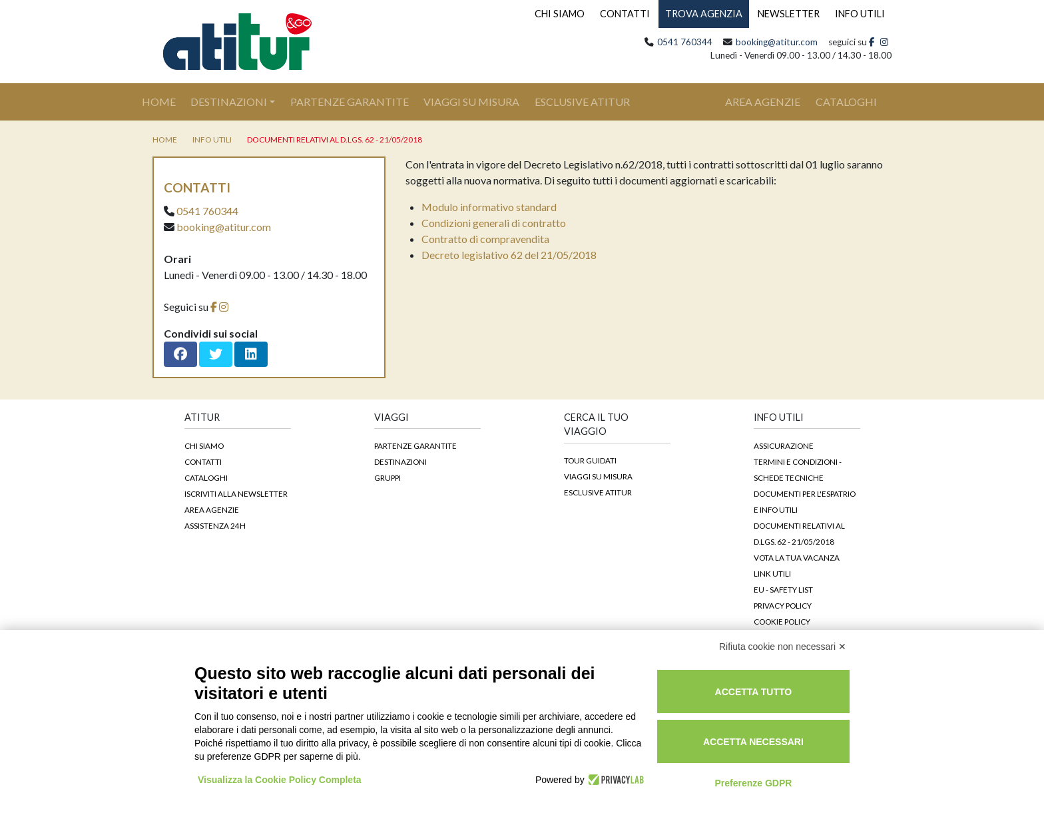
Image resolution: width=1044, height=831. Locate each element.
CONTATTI (625, 13)
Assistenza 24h (215, 525)
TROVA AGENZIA (703, 13)
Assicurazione (784, 445)
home (164, 139)
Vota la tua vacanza (797, 557)
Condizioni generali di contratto (493, 222)
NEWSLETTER (789, 13)
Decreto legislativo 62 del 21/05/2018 (509, 254)
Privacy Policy (783, 605)
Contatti (203, 461)
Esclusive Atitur (582, 101)
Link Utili (772, 573)
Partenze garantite (415, 445)
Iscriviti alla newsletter (236, 493)
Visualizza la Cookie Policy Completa (280, 779)
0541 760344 (684, 42)
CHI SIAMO (560, 13)
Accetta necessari (753, 741)
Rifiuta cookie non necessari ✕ (782, 646)
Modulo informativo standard (489, 206)
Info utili (212, 139)
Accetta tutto (753, 692)
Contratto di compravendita (485, 238)
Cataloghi (206, 477)
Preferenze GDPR (753, 783)
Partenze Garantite (349, 101)
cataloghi (846, 101)
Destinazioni (228, 101)
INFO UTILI (860, 13)
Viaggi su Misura (471, 101)
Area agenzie (211, 509)
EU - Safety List (783, 589)
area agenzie (762, 101)
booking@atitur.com (777, 42)
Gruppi (387, 477)
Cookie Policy (782, 621)
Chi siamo (204, 445)
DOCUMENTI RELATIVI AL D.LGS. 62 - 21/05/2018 (334, 139)
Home (166, 100)
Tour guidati (590, 460)
